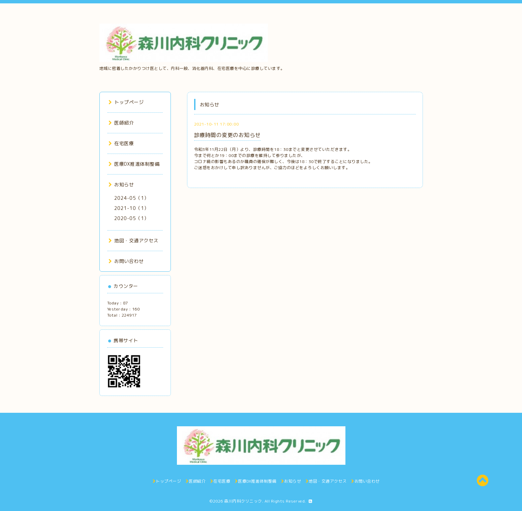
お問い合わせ (126, 261)
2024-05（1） (131, 198)
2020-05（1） (131, 218)
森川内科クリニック (243, 501)
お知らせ (121, 184)
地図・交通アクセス (133, 240)
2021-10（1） (131, 208)
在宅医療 (121, 143)
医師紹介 (121, 122)
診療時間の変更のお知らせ (227, 135)
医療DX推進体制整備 (134, 164)
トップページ (126, 102)
